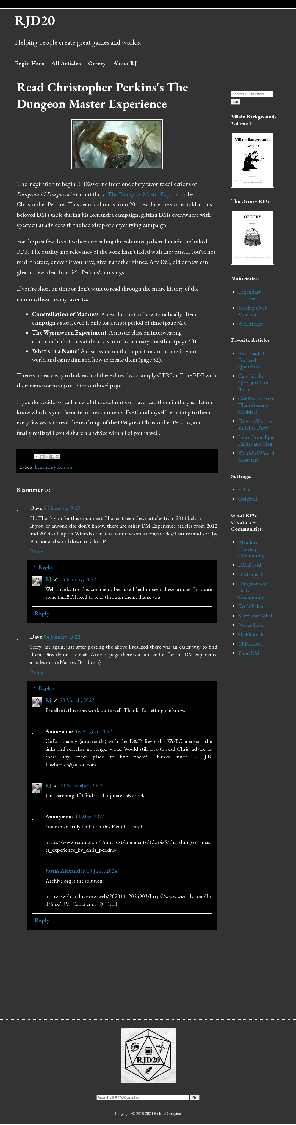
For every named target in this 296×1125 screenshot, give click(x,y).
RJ (48, 579)
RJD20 (35, 20)
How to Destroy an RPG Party (255, 424)
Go (235, 102)
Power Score (251, 624)
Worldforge (250, 323)
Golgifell (247, 498)
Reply (36, 551)
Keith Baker (251, 606)
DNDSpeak (250, 574)
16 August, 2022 (93, 731)
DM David (249, 564)
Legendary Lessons (54, 467)
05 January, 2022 (78, 579)
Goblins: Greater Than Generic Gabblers (256, 405)
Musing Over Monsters (252, 311)
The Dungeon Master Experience (147, 194)
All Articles (66, 63)
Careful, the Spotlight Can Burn (253, 382)
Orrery (97, 63)
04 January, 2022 (62, 508)
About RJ (125, 63)
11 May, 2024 (90, 816)
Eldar (244, 489)
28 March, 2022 (77, 700)
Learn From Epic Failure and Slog (256, 440)
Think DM (250, 643)
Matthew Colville (257, 615)
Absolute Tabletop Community (251, 549)
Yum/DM (248, 653)
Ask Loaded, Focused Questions (252, 360)
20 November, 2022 (81, 785)
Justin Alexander (65, 870)
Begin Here (29, 63)
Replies (46, 567)
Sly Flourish (251, 634)
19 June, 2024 (102, 870)
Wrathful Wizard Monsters (256, 456)
